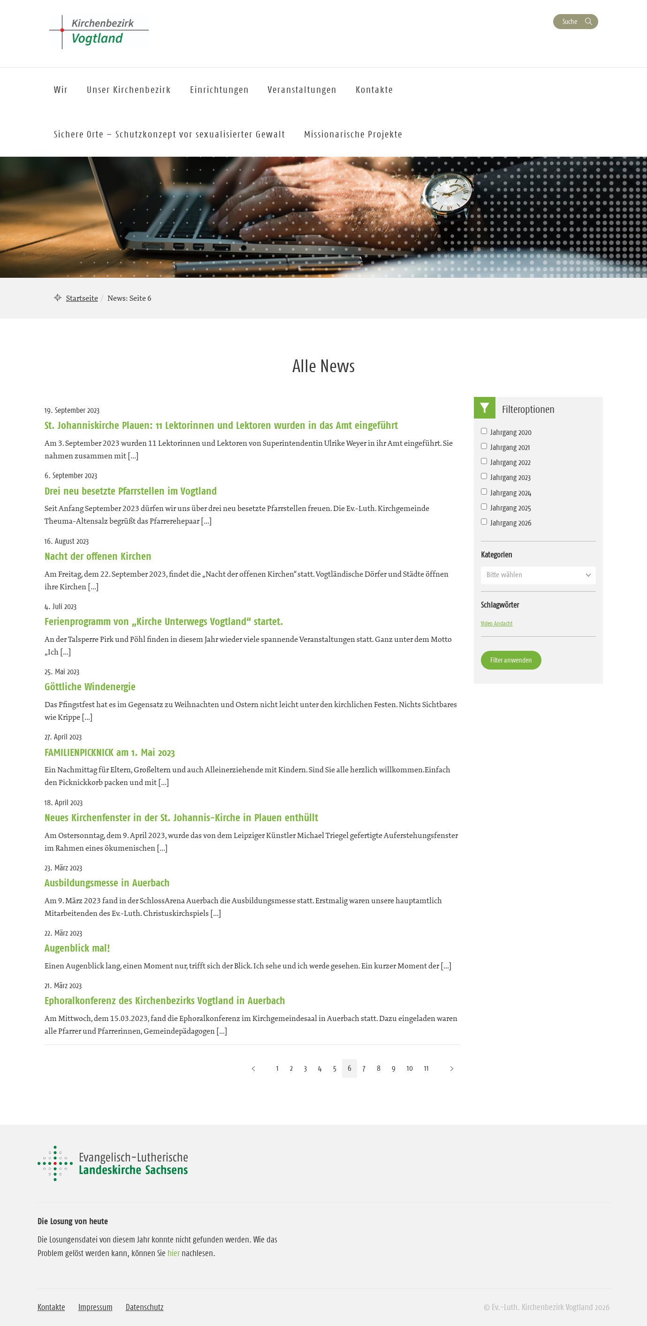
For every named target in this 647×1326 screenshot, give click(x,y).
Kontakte (51, 1307)
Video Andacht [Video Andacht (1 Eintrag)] (497, 623)
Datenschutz (145, 1307)
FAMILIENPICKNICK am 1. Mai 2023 (110, 752)
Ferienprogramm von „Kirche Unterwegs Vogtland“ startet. (164, 621)
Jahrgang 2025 (506, 508)
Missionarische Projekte (353, 134)
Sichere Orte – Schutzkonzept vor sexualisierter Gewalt (169, 134)
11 (426, 1068)
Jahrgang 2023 (506, 477)
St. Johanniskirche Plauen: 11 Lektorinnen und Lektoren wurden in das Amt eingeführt (221, 425)
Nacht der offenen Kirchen (98, 556)
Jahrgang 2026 (506, 523)
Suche (570, 21)
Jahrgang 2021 (505, 447)
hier (173, 1253)
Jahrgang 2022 (506, 462)
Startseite (82, 298)
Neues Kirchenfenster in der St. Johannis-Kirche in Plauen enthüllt (181, 817)
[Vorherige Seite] (253, 1068)
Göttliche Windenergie (90, 686)
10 (410, 1068)
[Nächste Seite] (452, 1068)
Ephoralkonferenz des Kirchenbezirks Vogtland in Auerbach (165, 1000)
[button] (538, 575)
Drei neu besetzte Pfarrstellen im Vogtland (131, 490)
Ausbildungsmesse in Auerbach (107, 882)
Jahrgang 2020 (506, 432)
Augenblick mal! (77, 947)
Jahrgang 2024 (506, 493)
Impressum (95, 1307)
